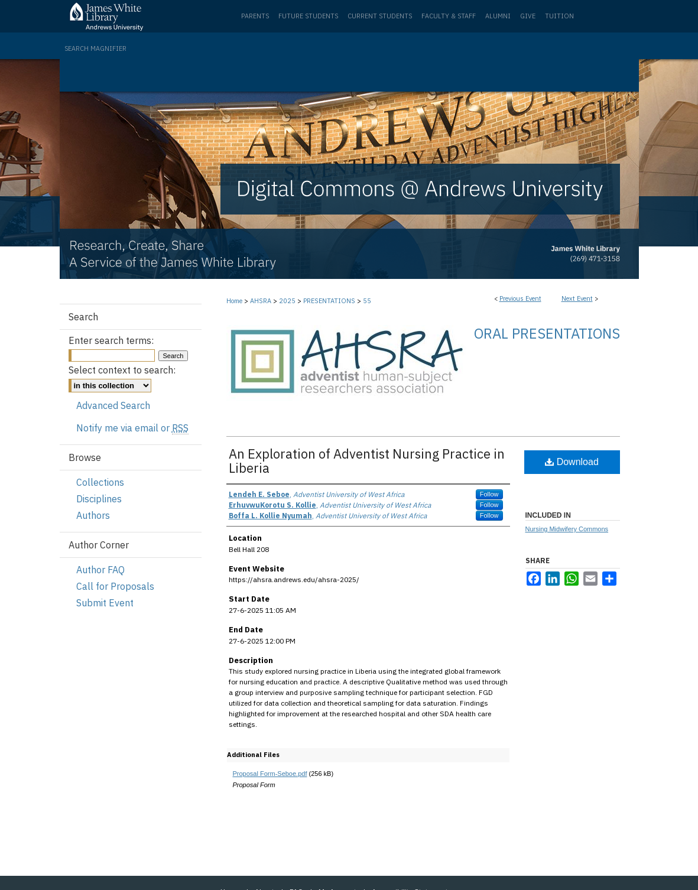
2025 (288, 301)
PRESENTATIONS (330, 301)
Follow (489, 494)
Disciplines (99, 499)
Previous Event (520, 298)
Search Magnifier (95, 48)
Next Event (577, 298)
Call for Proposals (115, 586)
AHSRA (261, 301)
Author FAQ (100, 570)
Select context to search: (122, 370)
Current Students (380, 16)
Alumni (498, 16)
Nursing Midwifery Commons (567, 528)
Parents (255, 16)
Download (572, 462)
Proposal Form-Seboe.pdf (270, 773)
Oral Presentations (547, 333)
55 (367, 301)
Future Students (308, 16)
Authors (93, 515)
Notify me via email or (132, 428)
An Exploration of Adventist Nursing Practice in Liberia (367, 460)
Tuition (559, 16)
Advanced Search (113, 405)
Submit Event (105, 603)
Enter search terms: (111, 340)
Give (527, 16)
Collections (100, 482)
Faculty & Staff (448, 16)
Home (234, 301)
